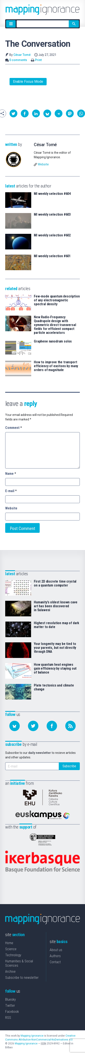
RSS (8, 1018)
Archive (10, 971)
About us (56, 950)
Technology (13, 955)
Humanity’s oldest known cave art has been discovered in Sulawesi (55, 606)
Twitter (10, 1005)
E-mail (11, 491)
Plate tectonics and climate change (54, 687)
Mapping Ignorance (32, 1035)
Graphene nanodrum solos (53, 341)
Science (10, 949)
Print (38, 60)
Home (9, 943)
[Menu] (11, 23)
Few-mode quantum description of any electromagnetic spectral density (57, 300)
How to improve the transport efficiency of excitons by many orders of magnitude (56, 366)
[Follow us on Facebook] (52, 726)
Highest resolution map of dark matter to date (56, 625)
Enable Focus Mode (28, 81)
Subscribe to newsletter (22, 978)
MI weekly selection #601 (52, 256)
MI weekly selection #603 (52, 214)
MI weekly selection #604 (52, 194)
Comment (13, 428)
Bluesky (10, 999)
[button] (13, 113)
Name (10, 474)
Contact (55, 962)
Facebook (12, 1012)
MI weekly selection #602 (52, 235)
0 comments (18, 60)
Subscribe (69, 766)
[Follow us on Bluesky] (14, 726)
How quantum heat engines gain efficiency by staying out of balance (55, 668)
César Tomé (22, 55)
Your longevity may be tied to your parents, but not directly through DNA (55, 648)
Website (43, 164)
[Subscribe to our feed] (70, 726)
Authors (55, 956)
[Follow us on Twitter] (33, 726)
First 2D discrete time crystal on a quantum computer (55, 583)
